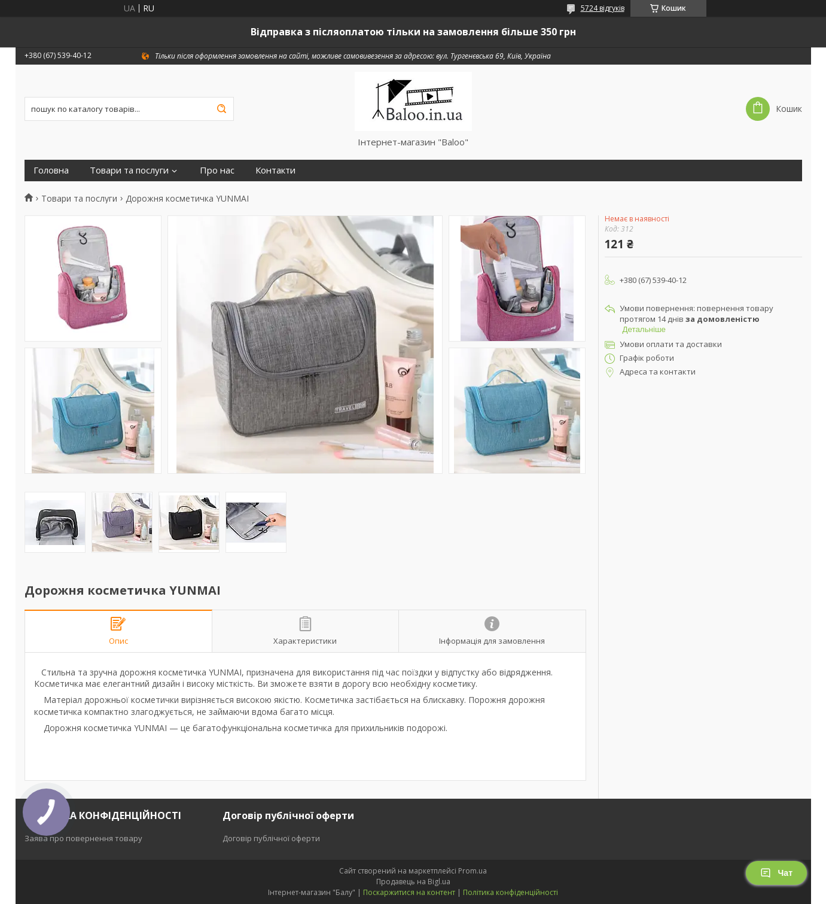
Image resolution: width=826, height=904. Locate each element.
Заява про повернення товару (83, 838)
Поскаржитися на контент (409, 892)
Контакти (275, 170)
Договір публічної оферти (271, 838)
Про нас (217, 170)
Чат (776, 873)
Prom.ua (472, 871)
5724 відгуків (602, 8)
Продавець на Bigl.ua (413, 881)
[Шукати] (222, 109)
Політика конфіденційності (510, 892)
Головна (51, 170)
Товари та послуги (129, 170)
